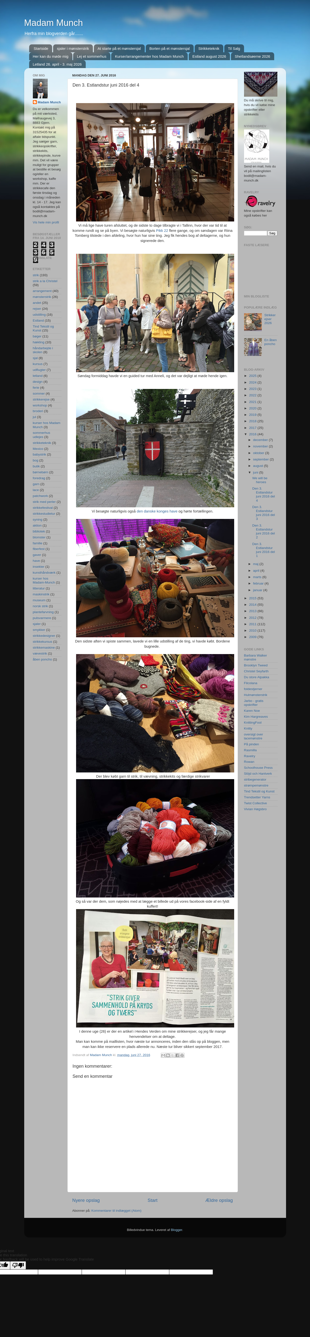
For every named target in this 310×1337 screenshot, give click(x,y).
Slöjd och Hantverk (258, 773)
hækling (38, 342)
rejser (37, 309)
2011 (253, 624)
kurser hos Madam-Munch (44, 580)
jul (34, 417)
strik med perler (44, 502)
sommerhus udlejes (41, 435)
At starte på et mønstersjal (119, 48)
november (261, 446)
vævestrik (40, 653)
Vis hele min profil (46, 222)
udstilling (39, 314)
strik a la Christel (45, 281)
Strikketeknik (208, 48)
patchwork (40, 496)
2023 (253, 389)
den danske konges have (156, 511)
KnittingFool (253, 722)
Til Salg (234, 48)
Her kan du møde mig (50, 56)
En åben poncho (270, 342)
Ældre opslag (219, 1200)
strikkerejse (41, 399)
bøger (37, 336)
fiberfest (39, 549)
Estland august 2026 (209, 56)
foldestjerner (253, 689)
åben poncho (42, 659)
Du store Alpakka (256, 677)
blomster (39, 537)
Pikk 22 (162, 231)
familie (37, 543)
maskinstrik (41, 594)
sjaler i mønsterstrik (73, 48)
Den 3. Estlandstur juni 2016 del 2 (263, 531)
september (261, 459)
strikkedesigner (44, 636)
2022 (253, 395)
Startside (41, 48)
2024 (253, 382)
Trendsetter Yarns (257, 797)
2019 (253, 415)
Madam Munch (53, 23)
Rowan (249, 762)
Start (153, 1200)
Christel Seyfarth (256, 671)
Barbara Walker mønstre (255, 657)
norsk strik (40, 606)
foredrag (39, 478)
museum (39, 600)
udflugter (39, 370)
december (261, 440)
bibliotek (39, 531)
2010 (253, 630)
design (38, 382)
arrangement (42, 291)
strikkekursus (42, 641)
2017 (253, 428)
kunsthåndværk (44, 572)
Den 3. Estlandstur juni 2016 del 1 (263, 550)
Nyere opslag (86, 1200)
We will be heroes (259, 480)
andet (37, 303)
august (258, 466)
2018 (253, 421)
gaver (37, 555)
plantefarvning (43, 612)
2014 (253, 604)
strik (36, 275)
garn (36, 484)
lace (36, 490)
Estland (38, 320)
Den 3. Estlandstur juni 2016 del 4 (263, 494)
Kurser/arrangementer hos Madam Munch (149, 56)
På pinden (251, 744)
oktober (259, 453)
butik (36, 466)
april (256, 570)
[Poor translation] (18, 1265)
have (36, 561)
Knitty (248, 728)
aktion (37, 525)
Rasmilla (250, 750)
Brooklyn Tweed (256, 665)
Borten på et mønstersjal (169, 48)
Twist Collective (255, 803)
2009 (253, 637)
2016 (253, 434)
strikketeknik (42, 443)
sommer (39, 393)
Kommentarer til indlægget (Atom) (116, 1210)
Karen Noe (252, 711)
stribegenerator (255, 779)
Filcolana (250, 683)
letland (38, 376)
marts (258, 577)
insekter (38, 566)
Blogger (176, 1230)
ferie (36, 387)
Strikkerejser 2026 (270, 319)
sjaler (37, 624)
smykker (39, 630)
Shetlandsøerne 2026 (252, 56)
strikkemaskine (44, 647)
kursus (38, 364)
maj (256, 564)
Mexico (38, 449)
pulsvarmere (42, 618)
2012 (253, 618)
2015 (253, 598)
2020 (253, 408)
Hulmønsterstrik (256, 695)
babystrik (39, 454)
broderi (38, 411)
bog (36, 460)
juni (256, 472)
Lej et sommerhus (91, 56)
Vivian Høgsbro (255, 809)
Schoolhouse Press (258, 767)
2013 (253, 611)
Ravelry (249, 756)
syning (37, 519)
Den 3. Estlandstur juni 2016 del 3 (263, 513)
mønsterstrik (42, 297)
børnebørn (40, 472)
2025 (253, 376)
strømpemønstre (256, 785)
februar (259, 583)
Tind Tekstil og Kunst (259, 791)
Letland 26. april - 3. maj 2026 (57, 64)
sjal (35, 358)
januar (258, 590)
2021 (253, 402)
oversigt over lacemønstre (253, 736)
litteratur (39, 588)
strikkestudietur (44, 513)
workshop (40, 405)
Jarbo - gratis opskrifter (254, 703)
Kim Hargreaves (256, 716)
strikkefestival (43, 508)
